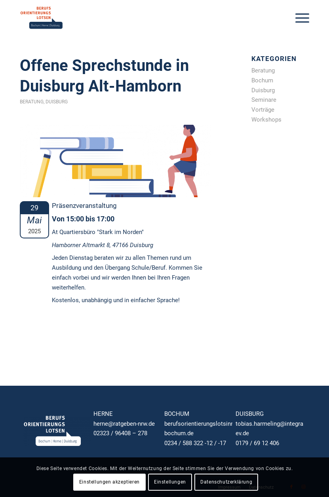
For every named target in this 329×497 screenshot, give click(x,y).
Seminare (263, 99)
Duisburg (57, 102)
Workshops (266, 119)
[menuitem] (298, 18)
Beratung (32, 102)
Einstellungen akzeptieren (109, 482)
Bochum (262, 80)
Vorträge (262, 109)
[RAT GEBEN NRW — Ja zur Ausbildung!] (41, 18)
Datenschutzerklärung (226, 482)
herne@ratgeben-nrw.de (124, 423)
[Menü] (298, 18)
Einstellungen (170, 482)
